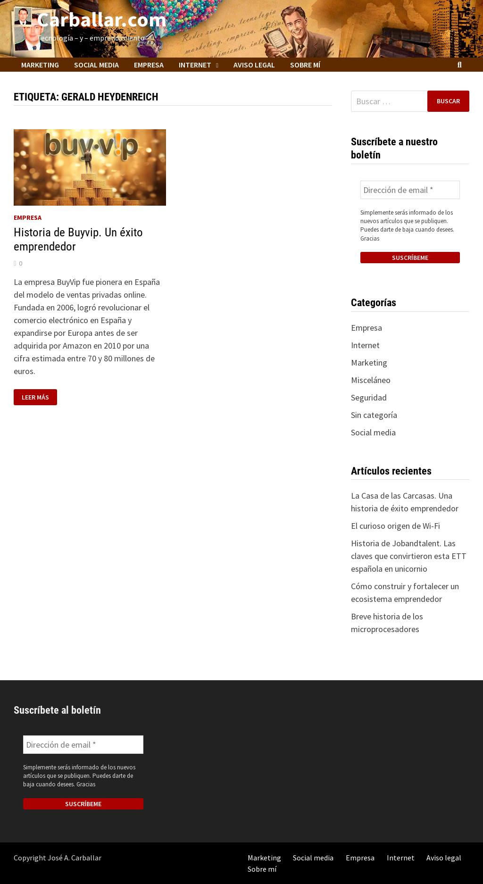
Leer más (39, 397)
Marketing (40, 64)
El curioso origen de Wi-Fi (395, 525)
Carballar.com (102, 19)
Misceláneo (371, 380)
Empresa (149, 64)
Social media (96, 64)
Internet (195, 64)
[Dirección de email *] (409, 190)
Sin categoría (374, 414)
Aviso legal (254, 64)
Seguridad (369, 397)
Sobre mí (305, 64)
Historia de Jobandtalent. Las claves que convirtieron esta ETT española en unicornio (408, 556)
